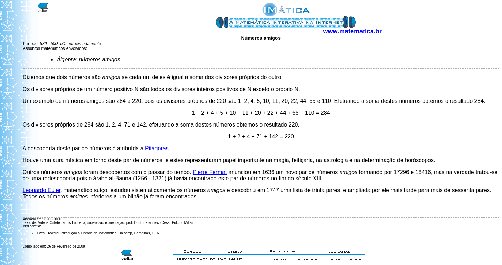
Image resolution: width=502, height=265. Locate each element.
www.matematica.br (352, 31)
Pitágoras (157, 148)
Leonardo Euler (42, 190)
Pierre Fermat (210, 172)
